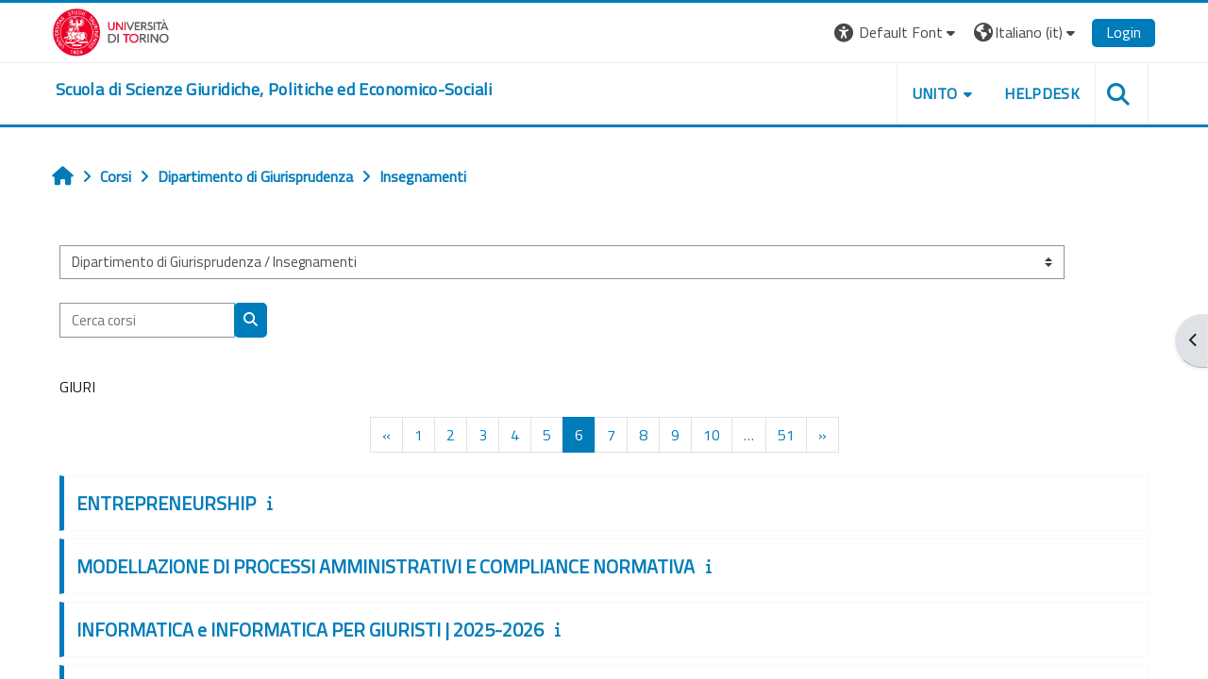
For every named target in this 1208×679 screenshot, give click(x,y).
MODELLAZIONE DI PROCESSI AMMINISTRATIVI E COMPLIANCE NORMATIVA (385, 566)
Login (1123, 32)
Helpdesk (1042, 93)
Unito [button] (935, 93)
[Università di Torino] (111, 30)
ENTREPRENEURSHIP (166, 503)
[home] (274, 89)
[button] (897, 32)
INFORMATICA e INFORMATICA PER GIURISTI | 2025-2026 (310, 629)
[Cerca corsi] (147, 320)
